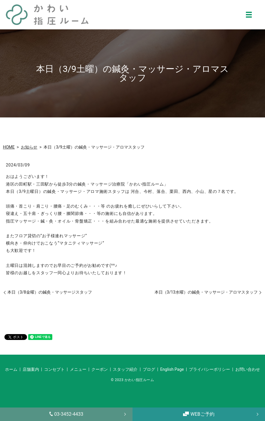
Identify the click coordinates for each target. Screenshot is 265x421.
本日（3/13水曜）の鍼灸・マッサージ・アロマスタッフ (206, 292)
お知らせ (29, 147)
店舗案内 (31, 369)
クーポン (99, 369)
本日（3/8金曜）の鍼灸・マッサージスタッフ (49, 292)
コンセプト (54, 369)
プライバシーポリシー (209, 369)
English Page (172, 369)
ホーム (11, 369)
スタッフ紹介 (125, 369)
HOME (9, 147)
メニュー (78, 369)
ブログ (149, 369)
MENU (249, 14)
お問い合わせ (247, 369)
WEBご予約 (198, 414)
